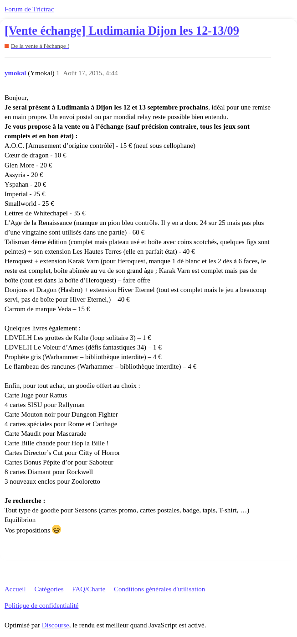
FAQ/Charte (88, 589)
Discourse (55, 625)
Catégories (48, 589)
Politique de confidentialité (41, 605)
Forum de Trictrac (29, 9)
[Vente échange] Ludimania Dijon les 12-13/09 (122, 30)
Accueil (15, 589)
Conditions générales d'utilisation (159, 589)
